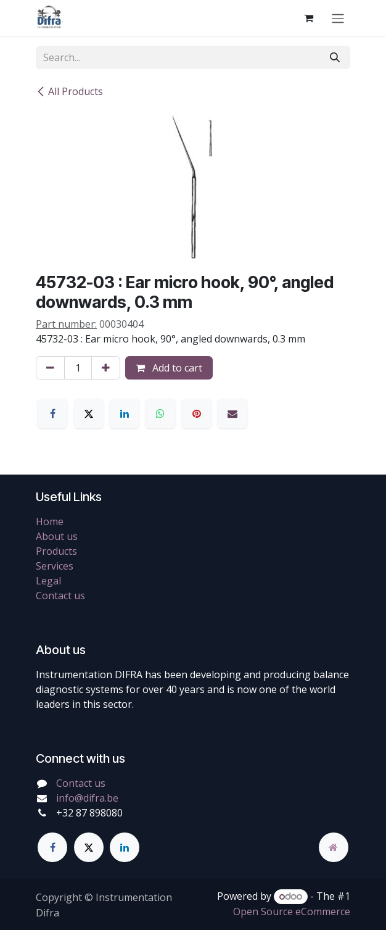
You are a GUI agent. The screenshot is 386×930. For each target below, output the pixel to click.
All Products (69, 91)
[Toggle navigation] (338, 18)
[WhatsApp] (160, 413)
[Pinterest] (196, 413)
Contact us (60, 595)
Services (54, 566)
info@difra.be (87, 798)
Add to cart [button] (169, 368)
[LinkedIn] (124, 413)
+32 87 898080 (89, 813)
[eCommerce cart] (308, 18)
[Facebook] (52, 413)
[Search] (334, 57)
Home (50, 521)
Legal (48, 580)
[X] (89, 413)
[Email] (232, 413)
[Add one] (105, 368)
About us (57, 536)
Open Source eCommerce (291, 911)
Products (56, 551)
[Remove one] (50, 368)
